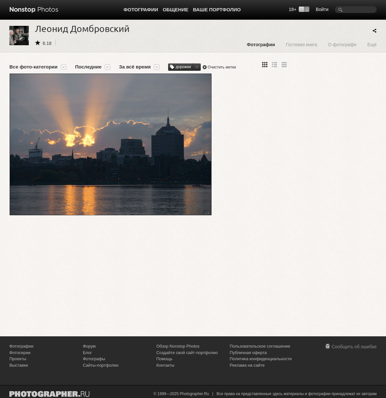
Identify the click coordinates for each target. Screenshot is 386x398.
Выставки (18, 365)
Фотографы (94, 358)
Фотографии (140, 9)
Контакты (165, 365)
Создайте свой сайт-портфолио (187, 352)
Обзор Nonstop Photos (177, 346)
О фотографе (342, 44)
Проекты (17, 358)
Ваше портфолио (217, 9)
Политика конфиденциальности (261, 358)
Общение (175, 9)
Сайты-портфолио (101, 365)
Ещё (372, 44)
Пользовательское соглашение (260, 346)
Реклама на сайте (247, 365)
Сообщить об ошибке (354, 346)
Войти (322, 9)
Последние (88, 66)
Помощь (164, 358)
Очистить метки (222, 67)
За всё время (135, 66)
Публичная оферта (248, 352)
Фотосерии (19, 352)
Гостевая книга (301, 44)
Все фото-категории (33, 66)
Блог (87, 352)
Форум (89, 346)
